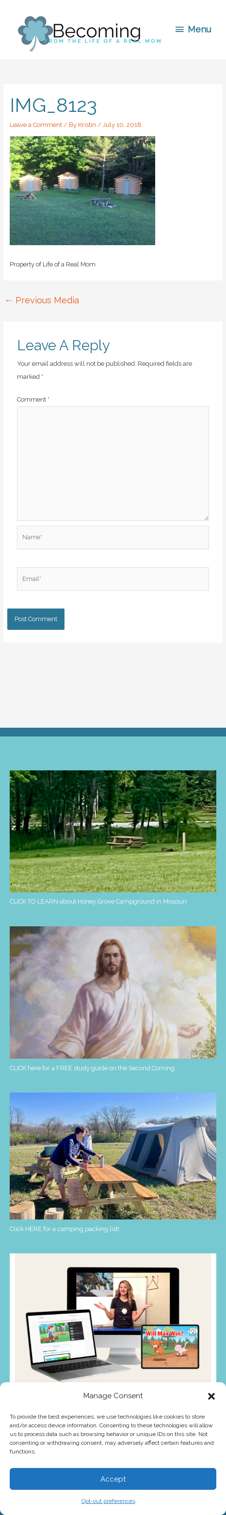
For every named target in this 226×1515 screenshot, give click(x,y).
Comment (33, 399)
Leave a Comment (36, 124)
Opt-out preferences (108, 1501)
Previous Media (41, 300)
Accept (113, 1479)
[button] (211, 1396)
